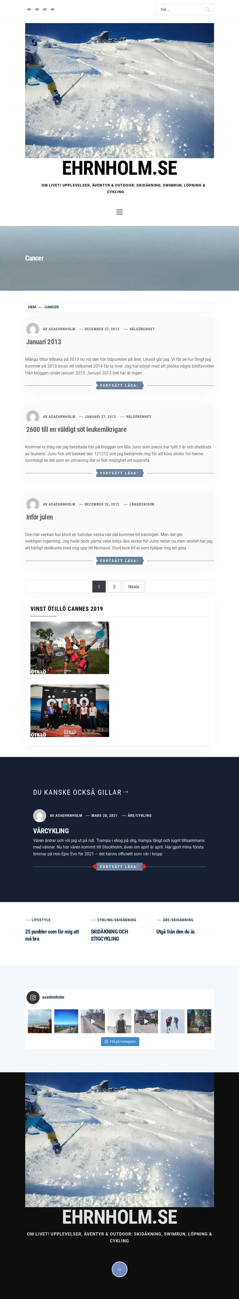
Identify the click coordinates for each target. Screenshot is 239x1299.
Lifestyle (41, 920)
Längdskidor (142, 504)
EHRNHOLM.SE (119, 167)
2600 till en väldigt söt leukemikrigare (76, 429)
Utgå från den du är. (175, 932)
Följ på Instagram (120, 1041)
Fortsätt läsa (119, 385)
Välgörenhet (142, 329)
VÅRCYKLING (51, 831)
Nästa (133, 586)
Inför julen (39, 517)
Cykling (144, 815)
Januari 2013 (43, 342)
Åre (131, 815)
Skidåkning (125, 920)
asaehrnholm (62, 329)
